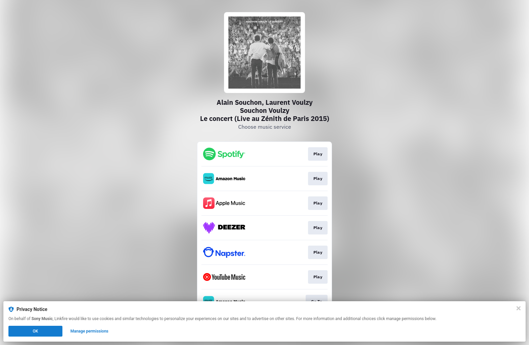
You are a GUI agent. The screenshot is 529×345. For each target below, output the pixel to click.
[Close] (518, 308)
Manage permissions (90, 331)
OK (35, 331)
